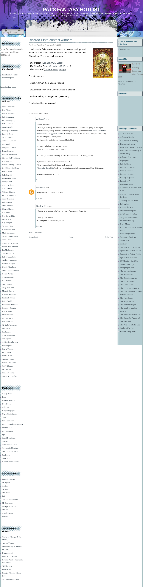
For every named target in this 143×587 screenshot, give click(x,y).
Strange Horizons (9, 506)
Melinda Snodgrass (9, 325)
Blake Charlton (8, 151)
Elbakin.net (6, 569)
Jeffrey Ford (7, 182)
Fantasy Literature (127, 174)
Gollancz (5, 407)
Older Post (109, 237)
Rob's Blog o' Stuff (127, 233)
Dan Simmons (7, 321)
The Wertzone (125, 321)
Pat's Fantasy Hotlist (71, 9)
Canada (46, 63)
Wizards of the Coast (10, 462)
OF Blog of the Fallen (128, 214)
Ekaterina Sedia (8, 315)
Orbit (4, 417)
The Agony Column (128, 271)
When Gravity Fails (128, 331)
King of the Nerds (127, 207)
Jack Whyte (6, 369)
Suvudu (5, 516)
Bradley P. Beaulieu (10, 130)
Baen (4, 397)
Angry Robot (7, 393)
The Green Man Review (129, 288)
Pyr (3, 434)
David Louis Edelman (10, 168)
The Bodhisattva (126, 274)
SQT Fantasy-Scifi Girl (129, 261)
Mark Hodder (7, 205)
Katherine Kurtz (8, 229)
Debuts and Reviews (128, 157)
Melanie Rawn (8, 291)
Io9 (3, 496)
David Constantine (9, 154)
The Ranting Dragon (128, 305)
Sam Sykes (6, 339)
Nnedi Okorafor (8, 277)
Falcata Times (125, 164)
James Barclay (7, 127)
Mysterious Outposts (128, 211)
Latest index (125, 49)
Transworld (6, 458)
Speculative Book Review (130, 247)
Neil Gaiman (7, 188)
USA (53, 63)
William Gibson (8, 192)
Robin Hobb (7, 202)
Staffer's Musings (127, 264)
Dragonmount (7, 553)
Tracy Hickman (8, 199)
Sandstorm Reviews (128, 237)
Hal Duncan (6, 161)
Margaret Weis (8, 359)
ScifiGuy (123, 244)
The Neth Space (126, 298)
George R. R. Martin (10, 243)
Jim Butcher (7, 144)
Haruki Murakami (9, 267)
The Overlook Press (10, 451)
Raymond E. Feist (9, 178)
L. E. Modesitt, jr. (9, 257)
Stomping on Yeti (127, 268)
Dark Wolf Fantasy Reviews (131, 147)
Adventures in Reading (129, 140)
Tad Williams (7, 366)
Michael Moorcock (9, 260)
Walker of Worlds (127, 328)
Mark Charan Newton (10, 270)
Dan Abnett (6, 110)
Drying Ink (124, 160)
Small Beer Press (9, 438)
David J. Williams (9, 362)
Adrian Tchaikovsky (10, 342)
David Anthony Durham (11, 164)
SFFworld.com (8, 543)
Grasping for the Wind (129, 200)
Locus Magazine (8, 479)
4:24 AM (39, 198)
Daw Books (6, 404)
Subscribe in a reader (8, 87)
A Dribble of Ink (126, 134)
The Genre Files (126, 285)
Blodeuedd (41, 206)
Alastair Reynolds (9, 294)
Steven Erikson (8, 171)
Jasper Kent (6, 219)
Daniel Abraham (8, 113)
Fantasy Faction (126, 171)
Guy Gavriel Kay (9, 216)
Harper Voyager (8, 410)
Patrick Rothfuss (8, 298)
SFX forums (7, 566)
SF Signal (6, 482)
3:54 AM (39, 180)
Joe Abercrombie (8, 107)
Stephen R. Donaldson (11, 158)
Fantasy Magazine (127, 177)
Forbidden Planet (127, 184)
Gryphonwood (7, 513)
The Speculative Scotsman (130, 314)
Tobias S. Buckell (9, 141)
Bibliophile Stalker (127, 144)
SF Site (5, 489)
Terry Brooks (7, 137)
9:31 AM (39, 226)
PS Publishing (7, 431)
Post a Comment (35, 233)
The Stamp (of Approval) (130, 318)
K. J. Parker (6, 281)
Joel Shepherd (7, 318)
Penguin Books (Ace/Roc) (12, 424)
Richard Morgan (8, 263)
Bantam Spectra (8, 400)
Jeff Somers (6, 328)
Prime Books (7, 428)
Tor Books (6, 455)
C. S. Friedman (8, 185)
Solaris (5, 441)
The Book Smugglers (128, 278)
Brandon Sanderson (9, 304)
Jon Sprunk (6, 332)
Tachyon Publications (10, 448)
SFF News (6, 493)
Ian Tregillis (7, 345)
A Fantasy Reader (127, 137)
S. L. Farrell (7, 175)
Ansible (5, 486)
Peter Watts (6, 352)
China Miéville (8, 253)
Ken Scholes (7, 311)
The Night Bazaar (127, 301)
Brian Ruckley (7, 301)
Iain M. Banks (7, 124)
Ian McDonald (7, 250)
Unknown (40, 187)
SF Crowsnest (7, 503)
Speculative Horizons (128, 257)
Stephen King (7, 226)
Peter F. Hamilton (9, 195)
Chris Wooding (8, 373)
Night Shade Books (9, 414)
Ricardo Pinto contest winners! (51, 40)
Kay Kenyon (7, 223)
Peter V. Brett (7, 134)
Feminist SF (125, 181)
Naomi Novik (7, 274)
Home (71, 237)
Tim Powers (7, 284)
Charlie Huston (8, 209)
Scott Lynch (6, 240)
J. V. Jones (6, 212)
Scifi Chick (124, 240)
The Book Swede (127, 281)
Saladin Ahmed (8, 117)
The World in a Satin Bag (130, 325)
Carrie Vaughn (7, 349)
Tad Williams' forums (10, 579)
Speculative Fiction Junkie (130, 251)
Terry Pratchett (8, 287)
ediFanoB (40, 119)
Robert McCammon (10, 246)
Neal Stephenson (8, 335)
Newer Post (33, 237)
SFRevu (5, 510)
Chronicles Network (10, 499)
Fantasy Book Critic (128, 167)
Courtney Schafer (9, 308)
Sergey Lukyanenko (10, 236)
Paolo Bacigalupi (9, 120)
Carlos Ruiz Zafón (9, 376)
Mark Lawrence (8, 233)
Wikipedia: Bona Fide (45, 168)
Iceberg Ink (124, 204)
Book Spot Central (9, 556)
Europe (60, 63)
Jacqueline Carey (9, 148)
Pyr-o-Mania (125, 224)
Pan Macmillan (8, 421)
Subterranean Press (9, 445)
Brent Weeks (7, 356)
